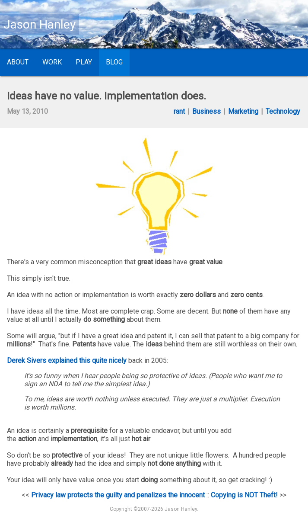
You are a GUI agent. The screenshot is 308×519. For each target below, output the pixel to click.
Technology (283, 111)
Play (84, 62)
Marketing (243, 111)
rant (179, 111)
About (18, 62)
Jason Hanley (39, 24)
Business (206, 111)
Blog (114, 62)
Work (52, 62)
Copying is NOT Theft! (244, 495)
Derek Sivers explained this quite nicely (67, 360)
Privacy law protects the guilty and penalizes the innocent (118, 495)
